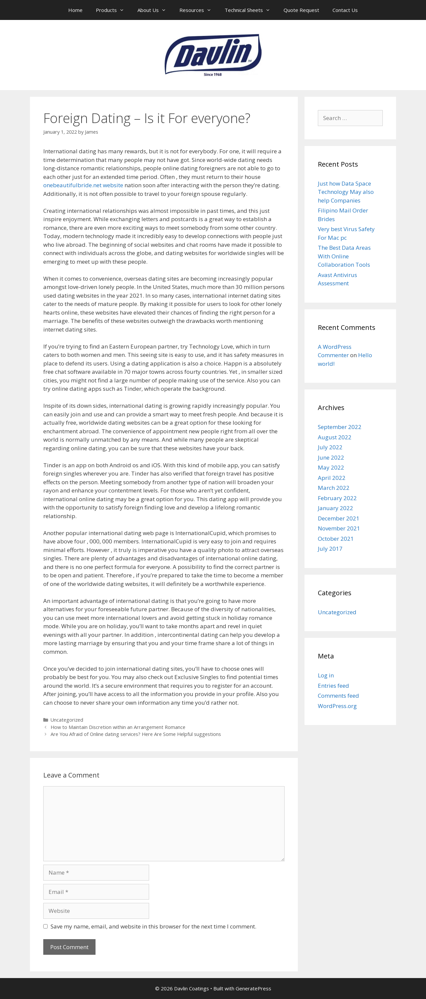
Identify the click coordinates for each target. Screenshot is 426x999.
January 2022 (335, 508)
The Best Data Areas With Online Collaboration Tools (344, 256)
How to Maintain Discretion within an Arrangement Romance (118, 727)
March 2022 (333, 488)
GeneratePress (253, 988)
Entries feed (333, 685)
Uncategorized (67, 720)
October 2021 (336, 538)
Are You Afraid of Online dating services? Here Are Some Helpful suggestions (136, 734)
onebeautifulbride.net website (83, 185)
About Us (155, 10)
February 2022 (337, 498)
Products (113, 10)
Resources (198, 10)
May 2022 (331, 467)
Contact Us (345, 10)
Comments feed (338, 695)
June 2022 (331, 457)
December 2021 (338, 518)
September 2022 (339, 427)
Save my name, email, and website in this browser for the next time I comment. (153, 926)
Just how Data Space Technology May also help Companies (346, 192)
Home (75, 10)
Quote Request (301, 10)
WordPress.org (337, 706)
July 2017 (330, 548)
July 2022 (330, 447)
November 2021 (339, 528)
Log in (326, 675)
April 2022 (331, 478)
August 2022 (334, 437)
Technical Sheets (251, 10)
